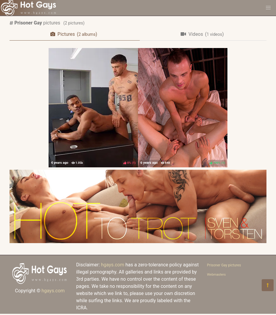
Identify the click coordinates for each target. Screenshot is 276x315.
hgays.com (53, 291)
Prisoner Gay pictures (224, 265)
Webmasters (216, 275)
